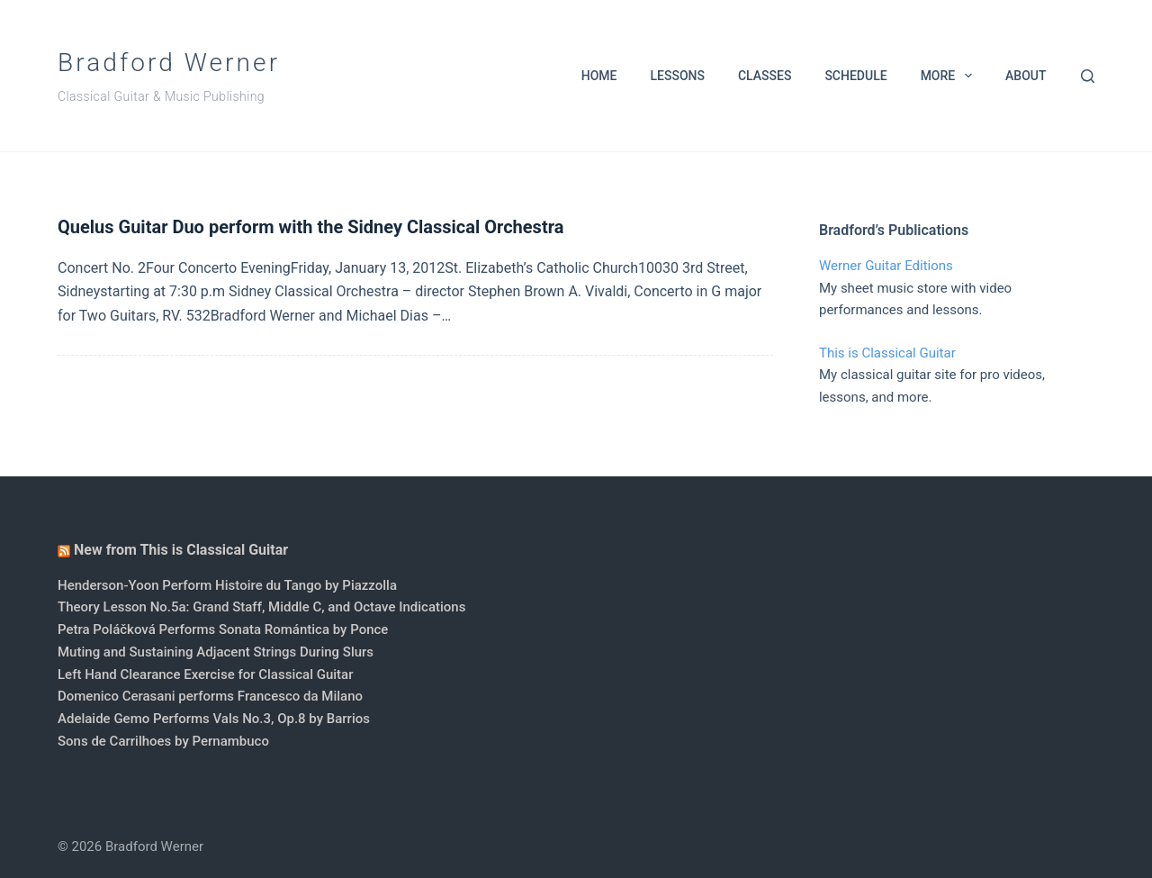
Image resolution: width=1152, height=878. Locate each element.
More (950, 75)
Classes (764, 75)
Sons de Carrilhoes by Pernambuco (163, 741)
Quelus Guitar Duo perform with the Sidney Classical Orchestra (310, 227)
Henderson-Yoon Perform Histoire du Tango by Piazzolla (227, 585)
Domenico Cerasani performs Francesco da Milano (210, 696)
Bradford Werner (169, 62)
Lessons (677, 75)
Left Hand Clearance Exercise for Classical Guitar (205, 674)
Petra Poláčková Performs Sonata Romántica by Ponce (223, 629)
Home (599, 75)
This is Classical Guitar (887, 353)
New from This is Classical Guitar (181, 549)
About (1025, 75)
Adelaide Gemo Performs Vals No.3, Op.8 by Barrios (214, 719)
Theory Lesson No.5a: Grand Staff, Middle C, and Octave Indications (261, 607)
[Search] (1087, 76)
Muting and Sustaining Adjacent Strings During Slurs (216, 652)
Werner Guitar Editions (886, 266)
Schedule (855, 75)
